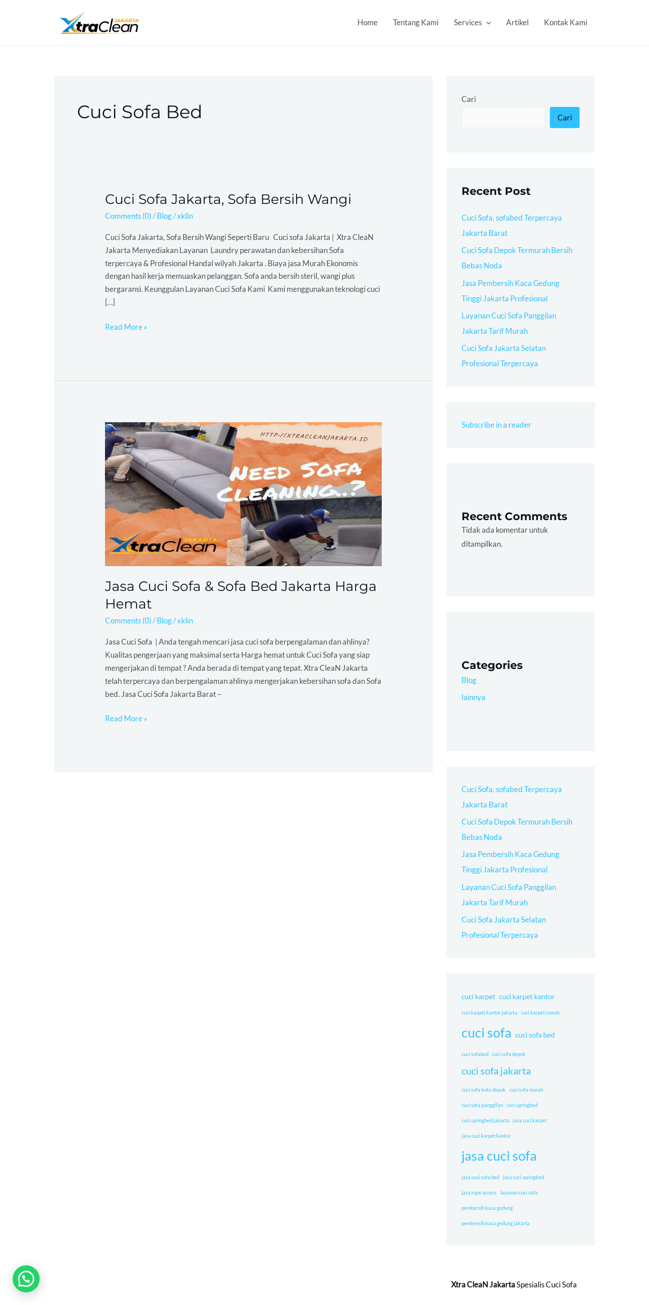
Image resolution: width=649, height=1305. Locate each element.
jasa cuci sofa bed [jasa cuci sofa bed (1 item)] (480, 1177)
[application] (486, 22)
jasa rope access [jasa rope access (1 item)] (479, 1192)
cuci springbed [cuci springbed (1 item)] (522, 1105)
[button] (26, 1278)
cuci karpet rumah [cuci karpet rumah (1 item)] (540, 1012)
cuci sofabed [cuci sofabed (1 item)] (475, 1054)
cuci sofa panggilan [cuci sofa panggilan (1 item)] (482, 1105)
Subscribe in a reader (496, 424)
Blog (164, 216)
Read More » (126, 326)
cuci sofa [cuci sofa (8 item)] (487, 1032)
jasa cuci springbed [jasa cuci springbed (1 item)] (523, 1177)
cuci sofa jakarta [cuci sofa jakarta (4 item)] (496, 1071)
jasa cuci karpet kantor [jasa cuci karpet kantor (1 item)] (486, 1136)
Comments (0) (128, 216)
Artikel (517, 22)
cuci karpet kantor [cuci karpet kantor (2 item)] (527, 996)
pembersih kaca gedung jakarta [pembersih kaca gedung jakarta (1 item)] (496, 1223)
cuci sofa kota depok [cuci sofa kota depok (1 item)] (484, 1090)
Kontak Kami (565, 22)
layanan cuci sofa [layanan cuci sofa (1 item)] (519, 1192)
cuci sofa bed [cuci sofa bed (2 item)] (535, 1034)
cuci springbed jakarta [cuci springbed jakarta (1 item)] (485, 1120)
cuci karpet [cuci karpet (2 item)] (478, 996)
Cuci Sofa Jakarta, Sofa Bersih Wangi (228, 199)
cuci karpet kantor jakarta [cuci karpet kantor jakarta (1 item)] (489, 1012)
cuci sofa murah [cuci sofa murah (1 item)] (526, 1090)
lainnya (473, 697)
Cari (469, 99)
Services (472, 22)
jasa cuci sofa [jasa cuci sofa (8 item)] (499, 1155)
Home (367, 22)
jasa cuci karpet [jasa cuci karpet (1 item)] (530, 1120)
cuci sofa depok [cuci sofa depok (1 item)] (509, 1054)
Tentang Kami (416, 22)
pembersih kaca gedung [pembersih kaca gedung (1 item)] (487, 1208)
